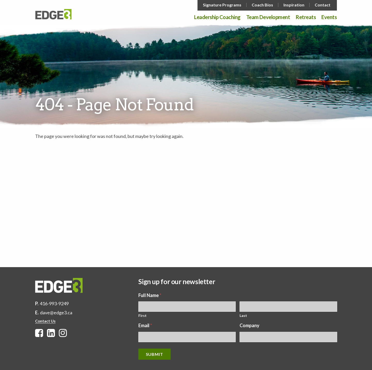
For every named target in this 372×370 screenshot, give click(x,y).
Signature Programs (222, 5)
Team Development (268, 17)
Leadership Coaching (217, 17)
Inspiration (293, 5)
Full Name (149, 295)
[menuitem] (223, 5)
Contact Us (45, 321)
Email (145, 325)
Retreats (306, 17)
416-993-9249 (54, 303)
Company (249, 325)
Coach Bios (262, 5)
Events (329, 17)
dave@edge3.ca (56, 312)
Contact (322, 5)
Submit (154, 354)
